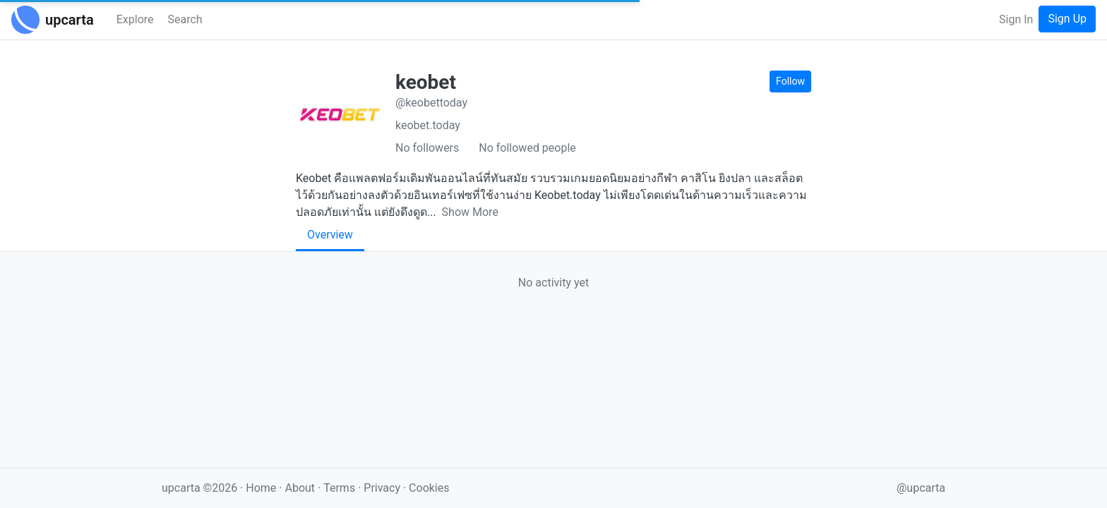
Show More (470, 212)
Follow (790, 81)
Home (261, 488)
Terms (340, 488)
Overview (330, 234)
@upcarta (921, 488)
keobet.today (427, 125)
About (300, 488)
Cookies (429, 488)
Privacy (383, 488)
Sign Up (1067, 18)
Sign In (1016, 19)
